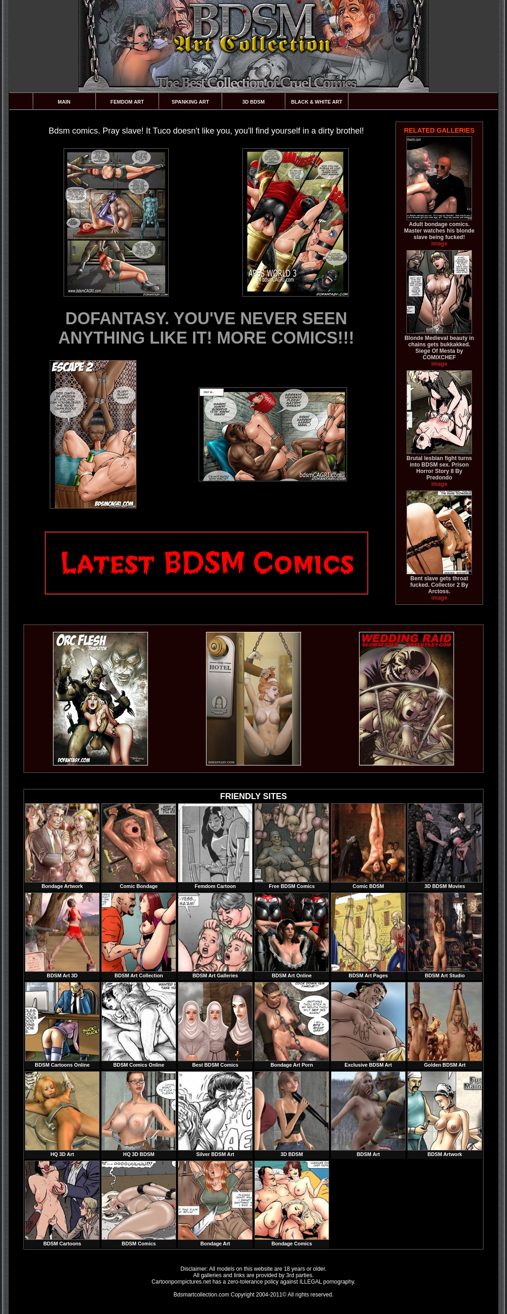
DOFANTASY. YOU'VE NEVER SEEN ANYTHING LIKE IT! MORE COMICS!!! (206, 328)
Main (64, 102)
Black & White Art (316, 102)
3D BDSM (253, 102)
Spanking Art (190, 102)
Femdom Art (127, 102)
